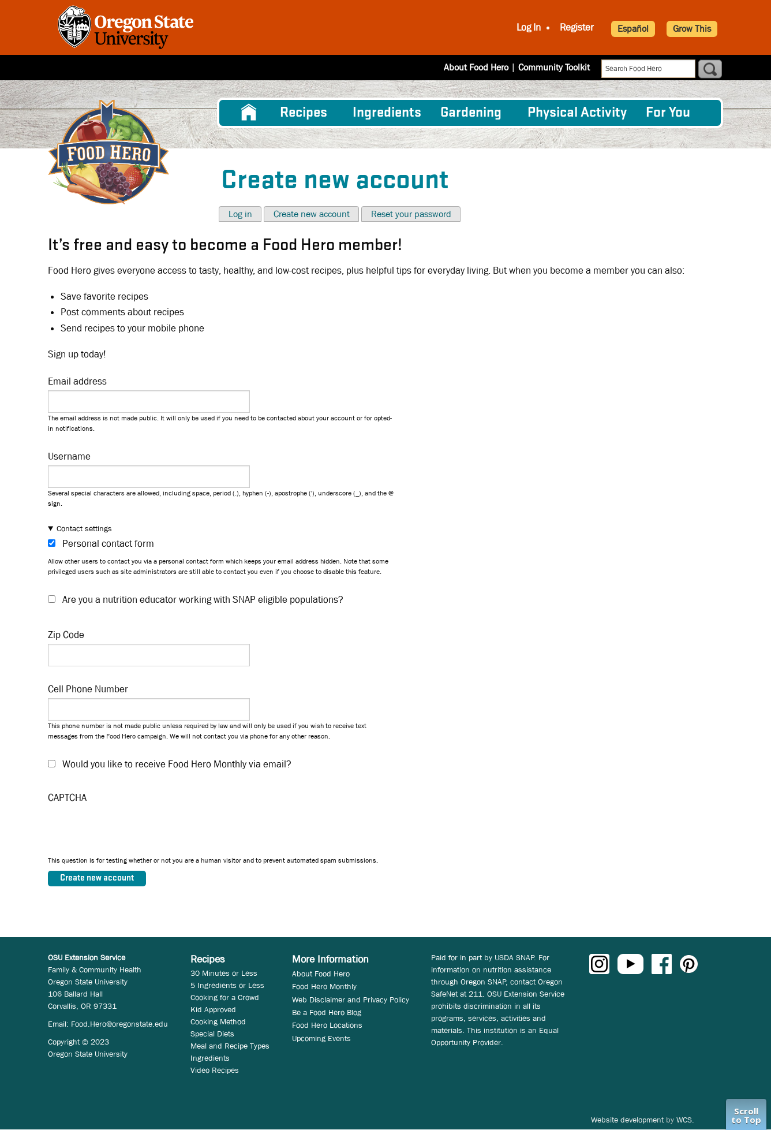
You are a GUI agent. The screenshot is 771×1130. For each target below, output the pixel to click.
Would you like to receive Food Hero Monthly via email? (176, 764)
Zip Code (66, 635)
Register (577, 27)
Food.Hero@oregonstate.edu (119, 1024)
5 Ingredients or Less (227, 985)
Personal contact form (108, 544)
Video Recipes (214, 1070)
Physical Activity (577, 113)
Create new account (312, 214)
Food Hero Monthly (324, 986)
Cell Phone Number (88, 689)
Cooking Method (218, 1021)
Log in (240, 214)
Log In (529, 27)
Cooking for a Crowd (224, 997)
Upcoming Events (321, 1038)
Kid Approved (213, 1009)
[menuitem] (249, 112)
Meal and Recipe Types (230, 1046)
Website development (627, 1119)
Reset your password (411, 214)
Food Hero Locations (327, 1025)
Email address (77, 381)
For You (668, 113)
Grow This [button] (692, 29)
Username (69, 456)
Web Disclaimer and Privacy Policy (350, 999)
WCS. (685, 1119)
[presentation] (135, 832)
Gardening (470, 113)
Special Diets (212, 1033)
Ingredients (387, 113)
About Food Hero (476, 67)
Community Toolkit (554, 67)
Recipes (303, 113)
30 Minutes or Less (223, 973)
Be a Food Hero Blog (326, 1012)
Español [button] (633, 29)
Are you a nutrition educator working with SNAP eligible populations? (202, 600)
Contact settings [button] (84, 528)
